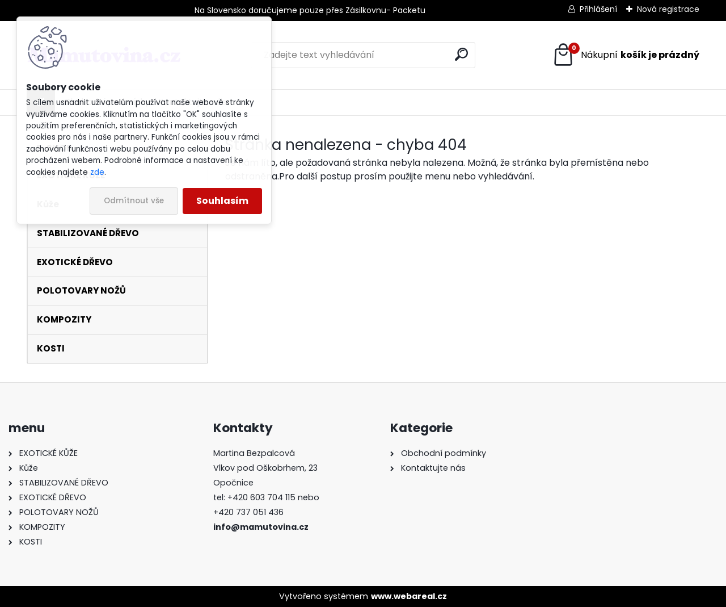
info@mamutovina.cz (261, 527)
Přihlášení (598, 9)
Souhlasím (222, 200)
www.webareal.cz (409, 596)
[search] (461, 54)
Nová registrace (668, 9)
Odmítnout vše (134, 200)
